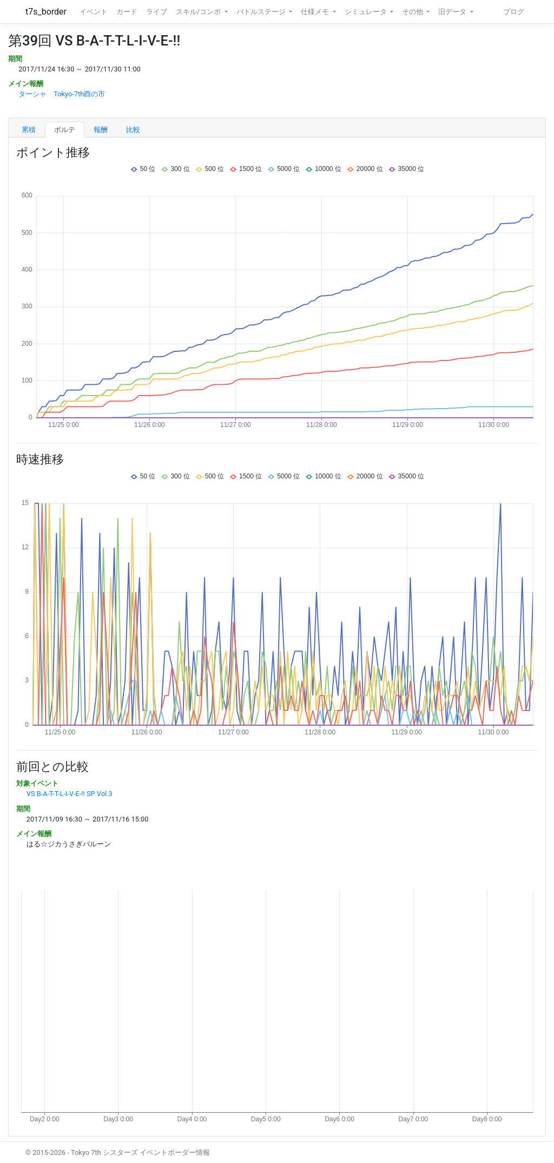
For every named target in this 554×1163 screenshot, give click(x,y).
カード (126, 12)
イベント (94, 12)
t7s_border (46, 11)
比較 (133, 130)
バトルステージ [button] (261, 12)
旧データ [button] (453, 12)
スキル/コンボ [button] (199, 12)
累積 (29, 130)
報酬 (101, 130)
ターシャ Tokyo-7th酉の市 (61, 94)
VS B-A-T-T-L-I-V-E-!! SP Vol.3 (70, 794)
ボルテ (64, 130)
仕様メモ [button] (316, 12)
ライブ (156, 12)
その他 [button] (413, 12)
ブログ (513, 12)
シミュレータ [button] (366, 12)
